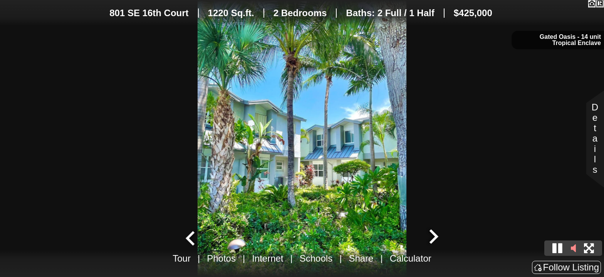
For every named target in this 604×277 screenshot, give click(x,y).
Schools (316, 258)
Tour (182, 258)
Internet (267, 258)
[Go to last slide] (191, 237)
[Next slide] (433, 237)
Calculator (410, 258)
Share (361, 258)
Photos (221, 258)
